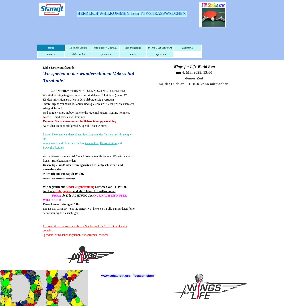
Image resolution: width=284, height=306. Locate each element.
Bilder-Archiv (78, 54)
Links (133, 54)
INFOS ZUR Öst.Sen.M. (160, 47)
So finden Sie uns (78, 47)
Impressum (160, 54)
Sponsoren (105, 54)
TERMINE (187, 47)
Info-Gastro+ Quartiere (105, 47)
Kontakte (51, 54)
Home (51, 47)
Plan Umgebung (133, 47)
